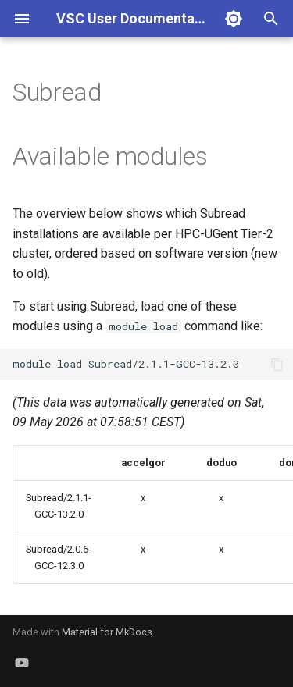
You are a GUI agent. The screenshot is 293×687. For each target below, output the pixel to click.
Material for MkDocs (107, 632)
